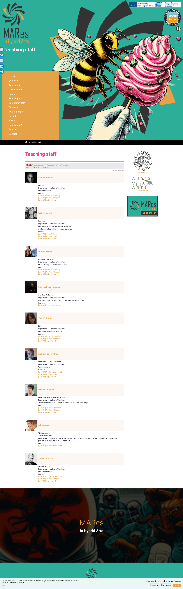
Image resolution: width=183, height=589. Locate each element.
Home (12, 76)
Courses (13, 94)
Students (13, 107)
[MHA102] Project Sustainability (50, 305)
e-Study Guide (16, 89)
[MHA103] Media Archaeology (49, 196)
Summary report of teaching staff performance (47, 165)
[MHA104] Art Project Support (49, 198)
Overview (13, 80)
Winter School (16, 111)
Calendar (13, 116)
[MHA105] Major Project (47, 200)
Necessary (154, 585)
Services (13, 129)
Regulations (15, 125)
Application (14, 85)
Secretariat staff (17, 102)
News (12, 120)
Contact (13, 133)
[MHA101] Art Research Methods (50, 372)
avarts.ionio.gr (142, 184)
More (3, 586)
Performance (166, 585)
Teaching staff (16, 98)
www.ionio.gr (142, 162)
